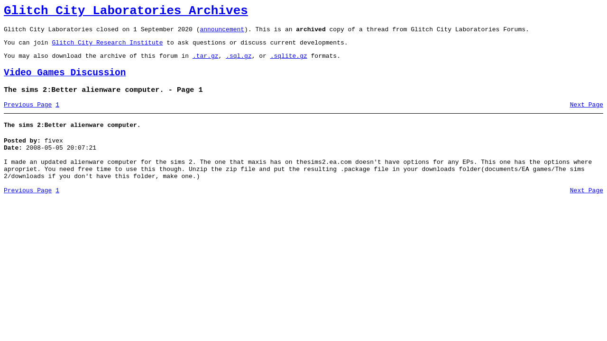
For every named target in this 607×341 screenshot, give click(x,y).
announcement (222, 33)
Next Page (586, 116)
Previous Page (28, 116)
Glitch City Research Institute (107, 48)
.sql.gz (239, 62)
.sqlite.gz (288, 62)
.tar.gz (206, 62)
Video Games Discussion (65, 81)
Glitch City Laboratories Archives (126, 12)
